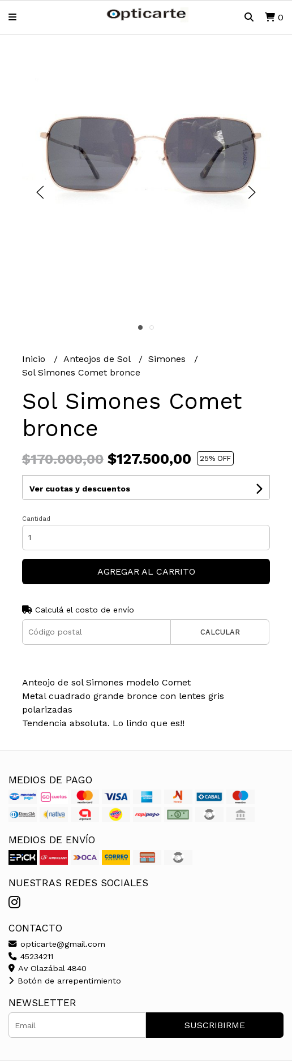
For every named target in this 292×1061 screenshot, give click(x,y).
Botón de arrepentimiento (64, 980)
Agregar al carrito (146, 571)
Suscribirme (214, 1025)
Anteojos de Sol (98, 358)
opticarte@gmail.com (56, 943)
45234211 (30, 956)
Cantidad (36, 519)
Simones (168, 358)
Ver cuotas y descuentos (79, 488)
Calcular (220, 632)
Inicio (35, 358)
